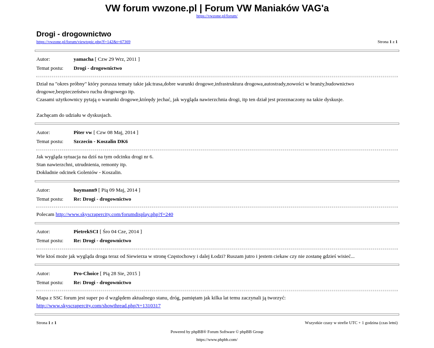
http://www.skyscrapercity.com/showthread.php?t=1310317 (98, 305)
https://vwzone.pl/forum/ (217, 16)
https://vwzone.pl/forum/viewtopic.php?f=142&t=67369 (83, 42)
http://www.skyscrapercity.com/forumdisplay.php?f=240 (114, 214)
